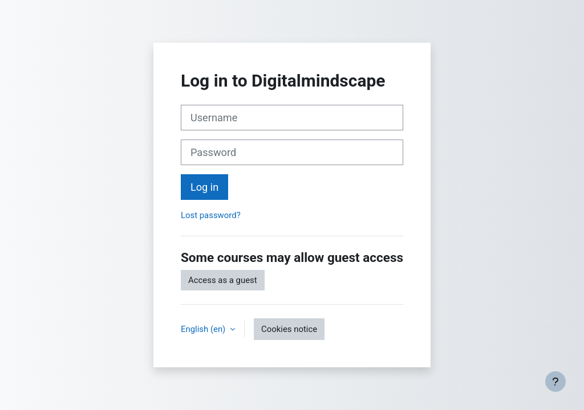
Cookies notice (289, 329)
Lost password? (211, 215)
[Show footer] (555, 381)
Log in (204, 187)
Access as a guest (222, 280)
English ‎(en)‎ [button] (204, 329)
